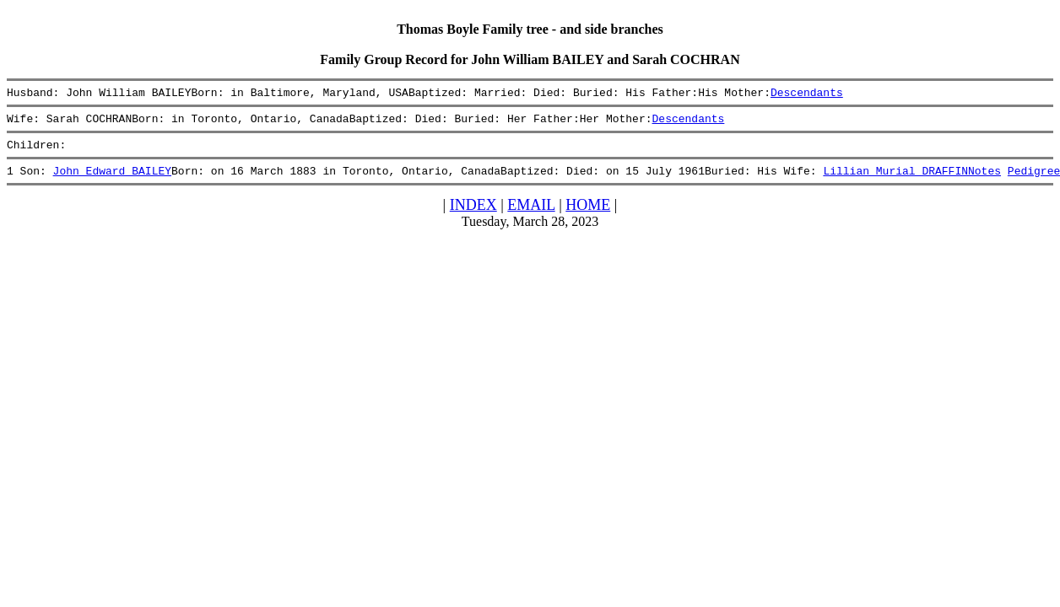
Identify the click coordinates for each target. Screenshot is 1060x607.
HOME (587, 215)
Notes (984, 180)
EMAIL (530, 215)
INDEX (473, 215)
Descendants (807, 94)
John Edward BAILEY (112, 180)
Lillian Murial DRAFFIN (895, 180)
